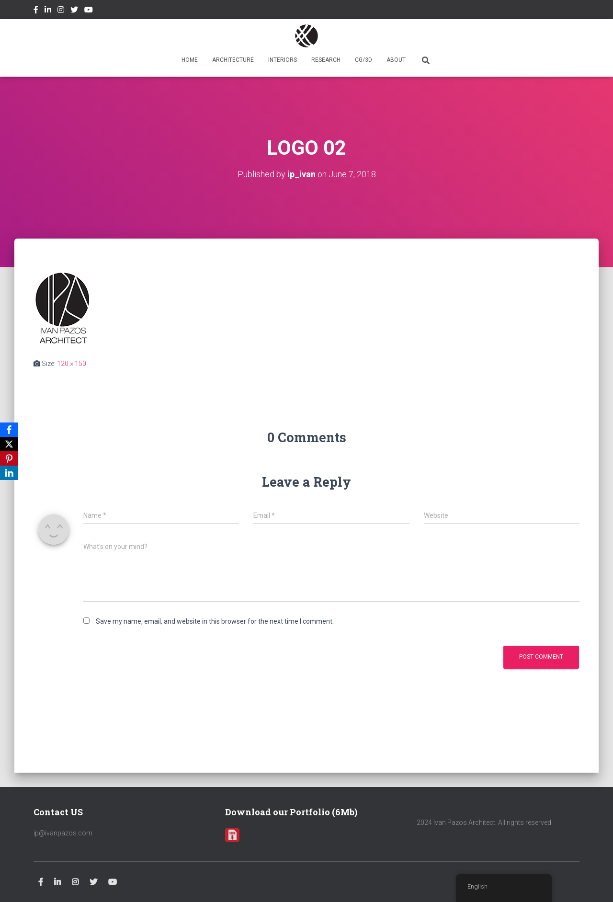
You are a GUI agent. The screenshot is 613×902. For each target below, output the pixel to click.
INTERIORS (282, 60)
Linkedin (48, 11)
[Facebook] (9, 429)
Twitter (74, 11)
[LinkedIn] (9, 473)
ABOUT (396, 60)
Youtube (88, 11)
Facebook (36, 11)
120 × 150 (71, 363)
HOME (190, 60)
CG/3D (363, 60)
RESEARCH (326, 60)
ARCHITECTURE (233, 60)
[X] (9, 444)
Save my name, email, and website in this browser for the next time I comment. (215, 621)
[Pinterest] (9, 458)
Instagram (60, 11)
